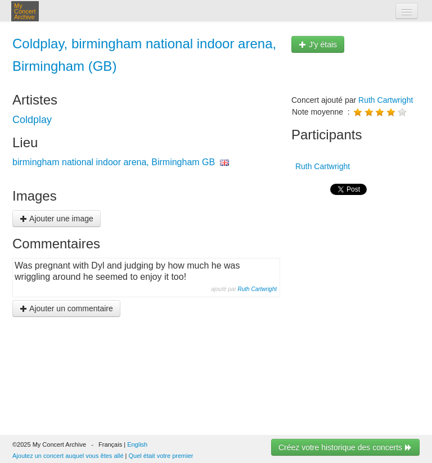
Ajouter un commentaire (66, 308)
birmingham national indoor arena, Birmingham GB (113, 162)
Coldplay (32, 119)
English (137, 444)
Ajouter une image (56, 218)
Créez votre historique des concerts (345, 447)
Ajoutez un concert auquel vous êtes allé (68, 455)
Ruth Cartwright (257, 289)
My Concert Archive (25, 11)
